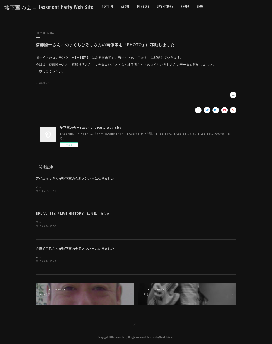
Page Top (136, 325)
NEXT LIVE (107, 6)
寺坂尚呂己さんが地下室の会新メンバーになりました (75, 248)
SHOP (200, 6)
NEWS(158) (42, 83)
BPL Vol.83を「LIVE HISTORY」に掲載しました (73, 213)
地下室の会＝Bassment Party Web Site (49, 7)
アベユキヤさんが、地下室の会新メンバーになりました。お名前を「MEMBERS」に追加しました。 (100, 186)
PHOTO (185, 6)
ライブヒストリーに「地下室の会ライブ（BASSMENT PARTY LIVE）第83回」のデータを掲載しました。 (104, 221)
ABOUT (125, 6)
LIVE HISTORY (165, 6)
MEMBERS (143, 6)
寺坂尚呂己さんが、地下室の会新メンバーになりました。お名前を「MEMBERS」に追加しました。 (100, 256)
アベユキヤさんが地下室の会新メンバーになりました (75, 178)
